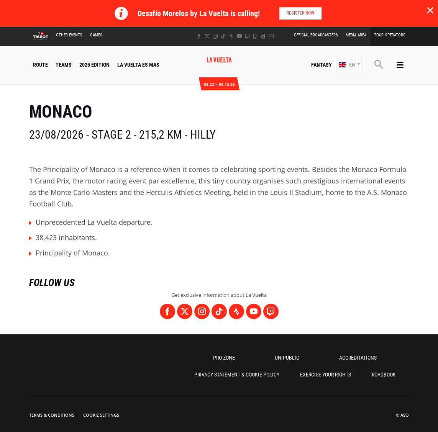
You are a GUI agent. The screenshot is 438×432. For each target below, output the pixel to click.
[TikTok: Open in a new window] (223, 36)
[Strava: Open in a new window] (231, 36)
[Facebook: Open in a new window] (199, 36)
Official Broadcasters (316, 35)
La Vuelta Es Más (138, 65)
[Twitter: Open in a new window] (207, 36)
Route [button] (40, 65)
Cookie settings (101, 415)
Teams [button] (64, 65)
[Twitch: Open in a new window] (247, 36)
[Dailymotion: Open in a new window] (263, 36)
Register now (300, 13)
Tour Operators (389, 35)
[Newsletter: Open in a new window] (271, 36)
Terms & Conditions (51, 415)
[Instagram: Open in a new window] (215, 36)
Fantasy (321, 65)
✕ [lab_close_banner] (430, 10)
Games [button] (96, 35)
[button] (349, 65)
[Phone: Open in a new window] (255, 36)
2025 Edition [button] (94, 65)
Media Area (356, 35)
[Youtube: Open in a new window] (239, 36)
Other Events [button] (69, 35)
